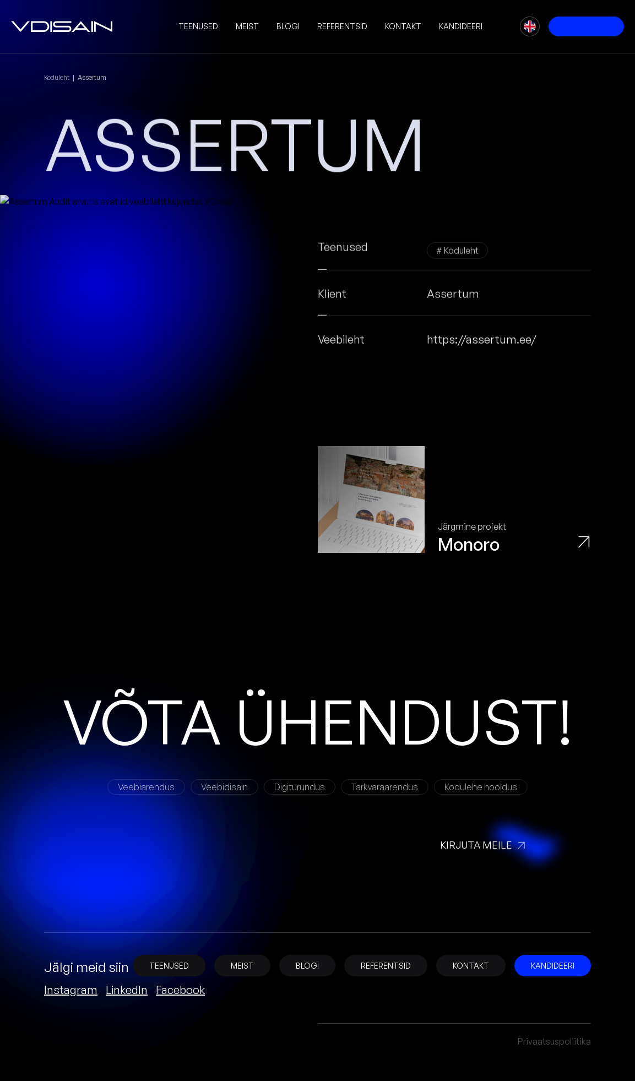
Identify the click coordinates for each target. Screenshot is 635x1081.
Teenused (198, 26)
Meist (247, 26)
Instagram (70, 990)
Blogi (288, 26)
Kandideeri (460, 26)
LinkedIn (127, 990)
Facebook (180, 990)
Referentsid (342, 26)
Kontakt (403, 26)
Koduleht (56, 77)
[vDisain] (62, 26)
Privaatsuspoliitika (554, 1041)
